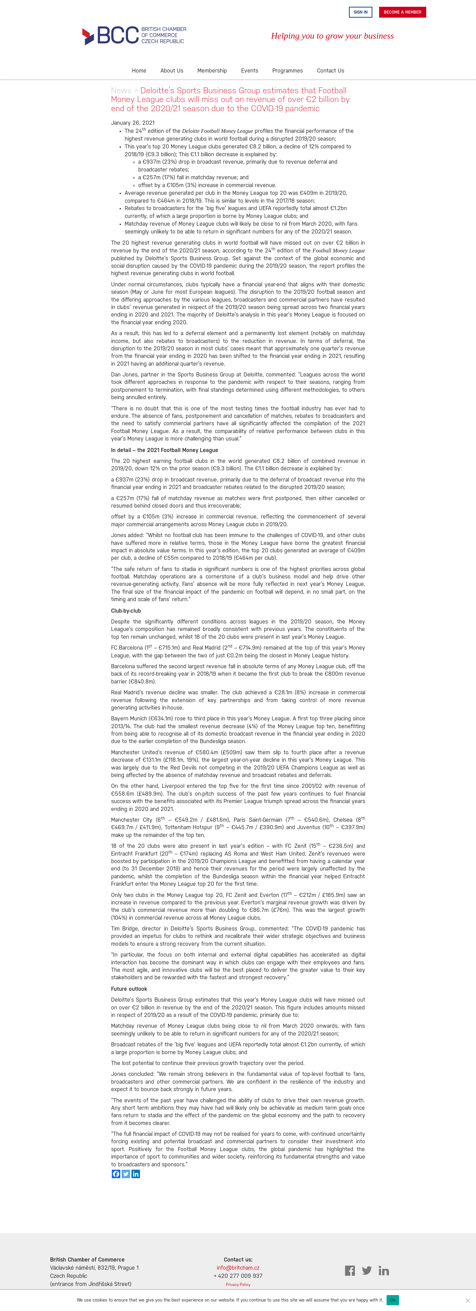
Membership (212, 71)
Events (249, 71)
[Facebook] (116, 1174)
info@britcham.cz (238, 1268)
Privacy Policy (238, 1285)
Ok (393, 1300)
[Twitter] (126, 1174)
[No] (467, 1300)
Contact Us (330, 71)
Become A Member (402, 12)
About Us (172, 71)
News (121, 90)
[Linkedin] (135, 1174)
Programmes (287, 71)
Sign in (361, 12)
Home (139, 71)
